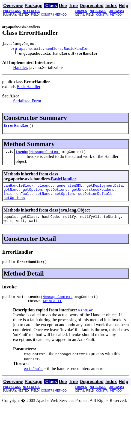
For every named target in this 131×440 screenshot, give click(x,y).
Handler (20, 68)
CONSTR (46, 14)
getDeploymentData (105, 188)
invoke (22, 154)
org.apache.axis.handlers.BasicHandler (50, 49)
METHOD (61, 14)
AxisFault (52, 310)
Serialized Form (27, 101)
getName (11, 193)
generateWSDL (69, 188)
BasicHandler (28, 87)
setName (42, 198)
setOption (64, 198)
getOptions (56, 193)
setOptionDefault (95, 198)
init (8, 198)
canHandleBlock (18, 188)
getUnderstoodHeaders (93, 193)
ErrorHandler (16, 127)
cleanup (45, 188)
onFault (23, 198)
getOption (32, 193)
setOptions (14, 203)
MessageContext (45, 154)
